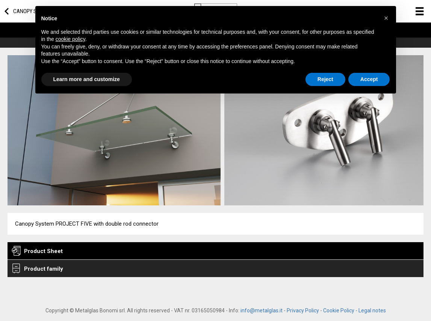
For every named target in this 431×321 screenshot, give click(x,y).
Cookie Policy (338, 310)
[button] (386, 18)
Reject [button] (325, 79)
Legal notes (372, 310)
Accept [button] (369, 79)
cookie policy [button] (70, 39)
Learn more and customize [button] (86, 79)
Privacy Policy (303, 310)
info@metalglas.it (261, 310)
